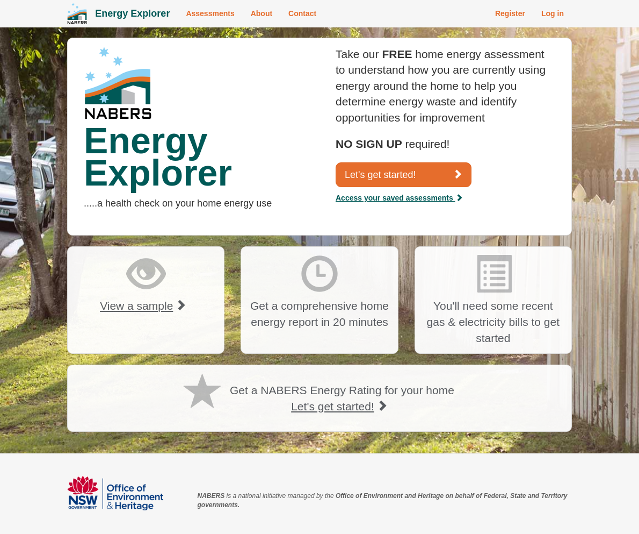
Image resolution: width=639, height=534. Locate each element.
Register (510, 13)
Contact (302, 13)
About (261, 13)
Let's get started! (403, 174)
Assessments (210, 13)
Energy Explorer (132, 13)
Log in (552, 13)
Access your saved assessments (399, 198)
